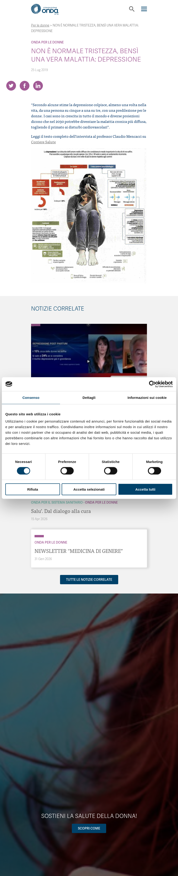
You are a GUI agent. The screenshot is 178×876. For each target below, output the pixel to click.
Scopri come (89, 828)
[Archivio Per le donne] (35, 325)
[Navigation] (144, 9)
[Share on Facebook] (24, 85)
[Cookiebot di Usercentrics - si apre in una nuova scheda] (152, 384)
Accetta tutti (145, 489)
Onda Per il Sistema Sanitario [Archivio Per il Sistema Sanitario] (57, 502)
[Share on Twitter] (11, 85)
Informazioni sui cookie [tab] (147, 397)
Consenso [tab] (30, 397)
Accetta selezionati (89, 489)
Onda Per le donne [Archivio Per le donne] (47, 42)
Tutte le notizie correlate (89, 579)
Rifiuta (32, 489)
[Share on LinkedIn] (38, 85)
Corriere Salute (43, 142)
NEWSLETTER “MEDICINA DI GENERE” (79, 551)
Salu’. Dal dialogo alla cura (61, 511)
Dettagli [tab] (89, 397)
